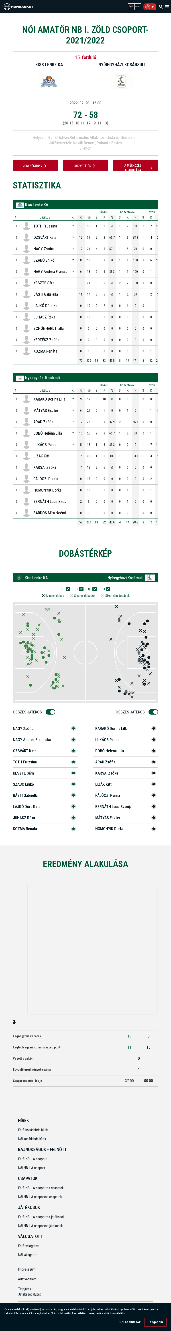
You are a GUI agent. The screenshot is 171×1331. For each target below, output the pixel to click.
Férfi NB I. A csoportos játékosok (41, 1217)
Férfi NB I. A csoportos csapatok (41, 1188)
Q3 (91, 589)
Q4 (105, 589)
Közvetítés (85, 166)
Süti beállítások (129, 1323)
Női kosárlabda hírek (32, 1139)
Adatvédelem (27, 1279)
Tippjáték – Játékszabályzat (29, 1291)
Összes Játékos (29, 712)
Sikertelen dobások (117, 596)
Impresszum (26, 1269)
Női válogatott (28, 1255)
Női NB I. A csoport (31, 1168)
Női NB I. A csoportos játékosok (40, 1226)
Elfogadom (155, 1323)
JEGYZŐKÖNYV (35, 166)
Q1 (64, 589)
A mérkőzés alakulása (139, 168)
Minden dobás (55, 596)
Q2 (78, 589)
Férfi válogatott (28, 1246)
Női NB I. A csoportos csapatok (40, 1197)
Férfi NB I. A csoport (32, 1159)
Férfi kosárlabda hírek (33, 1130)
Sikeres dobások (84, 596)
